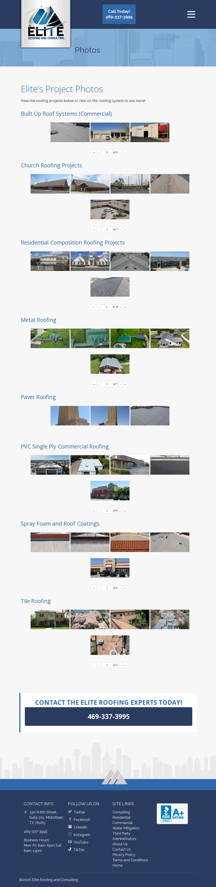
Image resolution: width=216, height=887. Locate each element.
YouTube (81, 842)
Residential (121, 817)
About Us (120, 844)
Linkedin (80, 827)
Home (117, 865)
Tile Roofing (36, 601)
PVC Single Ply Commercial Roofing (65, 446)
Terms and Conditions (130, 860)
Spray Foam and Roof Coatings (60, 523)
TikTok (79, 850)
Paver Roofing (38, 397)
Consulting (121, 812)
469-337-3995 (35, 831)
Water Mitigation (125, 828)
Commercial (122, 823)
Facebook (82, 820)
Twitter (79, 812)
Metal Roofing (38, 319)
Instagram (82, 835)
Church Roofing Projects (51, 165)
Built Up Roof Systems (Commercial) (66, 113)
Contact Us (121, 849)
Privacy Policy (123, 855)
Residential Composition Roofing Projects (73, 242)
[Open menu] (191, 14)
